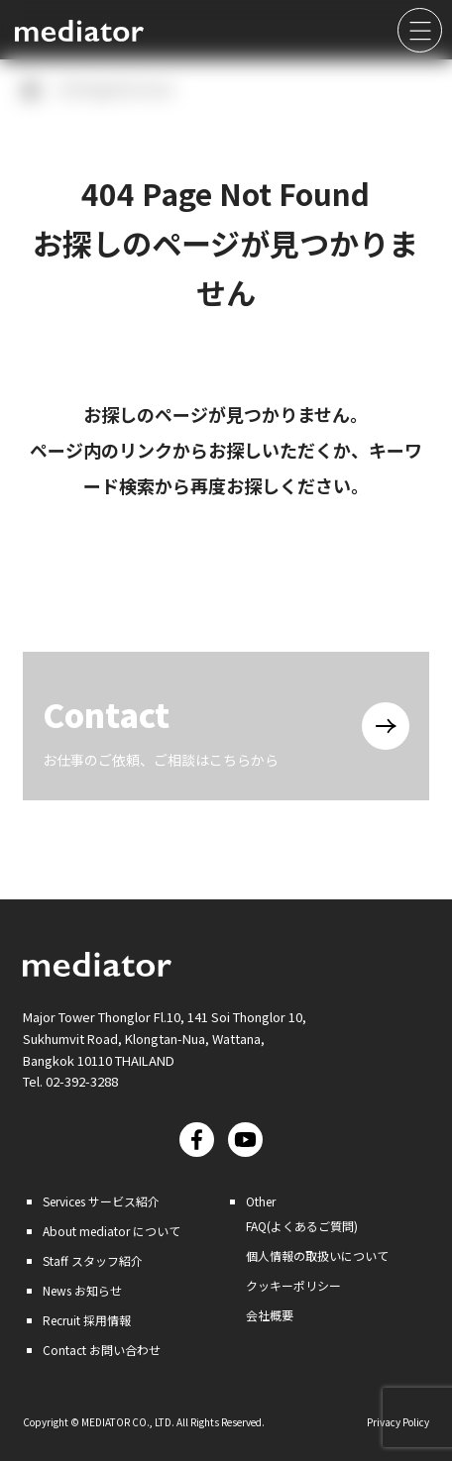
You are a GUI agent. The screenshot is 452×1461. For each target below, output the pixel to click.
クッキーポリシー (293, 1285)
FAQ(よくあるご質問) (302, 1225)
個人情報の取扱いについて (317, 1255)
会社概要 (269, 1314)
